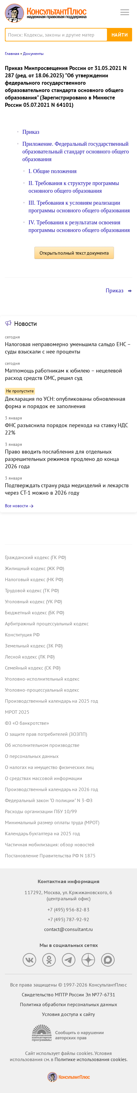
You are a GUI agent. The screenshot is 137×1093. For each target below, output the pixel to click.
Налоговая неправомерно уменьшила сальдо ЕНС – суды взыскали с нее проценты (68, 348)
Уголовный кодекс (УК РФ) (33, 601)
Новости (25, 323)
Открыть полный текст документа (74, 253)
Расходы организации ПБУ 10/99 (41, 811)
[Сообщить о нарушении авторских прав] (68, 1033)
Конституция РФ (22, 634)
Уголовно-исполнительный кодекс (42, 679)
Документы (33, 53)
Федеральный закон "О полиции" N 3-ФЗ (49, 800)
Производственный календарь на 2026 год (51, 789)
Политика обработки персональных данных (68, 1004)
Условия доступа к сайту (68, 1014)
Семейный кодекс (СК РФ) (32, 668)
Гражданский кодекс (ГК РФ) (35, 557)
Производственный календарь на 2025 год (51, 701)
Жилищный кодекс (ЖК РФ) (34, 568)
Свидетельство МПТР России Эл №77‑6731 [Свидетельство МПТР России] (68, 994)
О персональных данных (32, 756)
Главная (12, 53)
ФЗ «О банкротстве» (27, 723)
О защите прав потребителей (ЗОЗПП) (46, 734)
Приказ (30, 132)
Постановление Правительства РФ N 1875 (50, 855)
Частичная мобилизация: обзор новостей (49, 844)
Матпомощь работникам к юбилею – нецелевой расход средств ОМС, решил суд (63, 374)
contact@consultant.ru (68, 929)
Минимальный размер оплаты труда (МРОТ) (52, 822)
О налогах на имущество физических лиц (49, 767)
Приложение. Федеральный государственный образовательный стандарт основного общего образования (75, 151)
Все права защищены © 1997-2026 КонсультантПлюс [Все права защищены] (68, 985)
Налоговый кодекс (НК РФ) (34, 579)
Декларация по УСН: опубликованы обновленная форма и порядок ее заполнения (65, 402)
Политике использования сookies (91, 1059)
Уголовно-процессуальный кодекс (42, 690)
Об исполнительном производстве (42, 745)
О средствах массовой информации (43, 778)
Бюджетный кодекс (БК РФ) (34, 612)
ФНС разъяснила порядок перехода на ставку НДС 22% (66, 429)
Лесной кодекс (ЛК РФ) (30, 657)
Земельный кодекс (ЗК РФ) (34, 646)
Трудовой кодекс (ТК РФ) (32, 590)
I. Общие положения (53, 171)
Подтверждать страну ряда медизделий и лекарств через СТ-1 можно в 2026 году (67, 489)
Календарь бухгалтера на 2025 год (42, 833)
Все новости (16, 505)
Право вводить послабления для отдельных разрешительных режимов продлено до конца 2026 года (62, 459)
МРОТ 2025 (17, 712)
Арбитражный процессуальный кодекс (47, 623)
